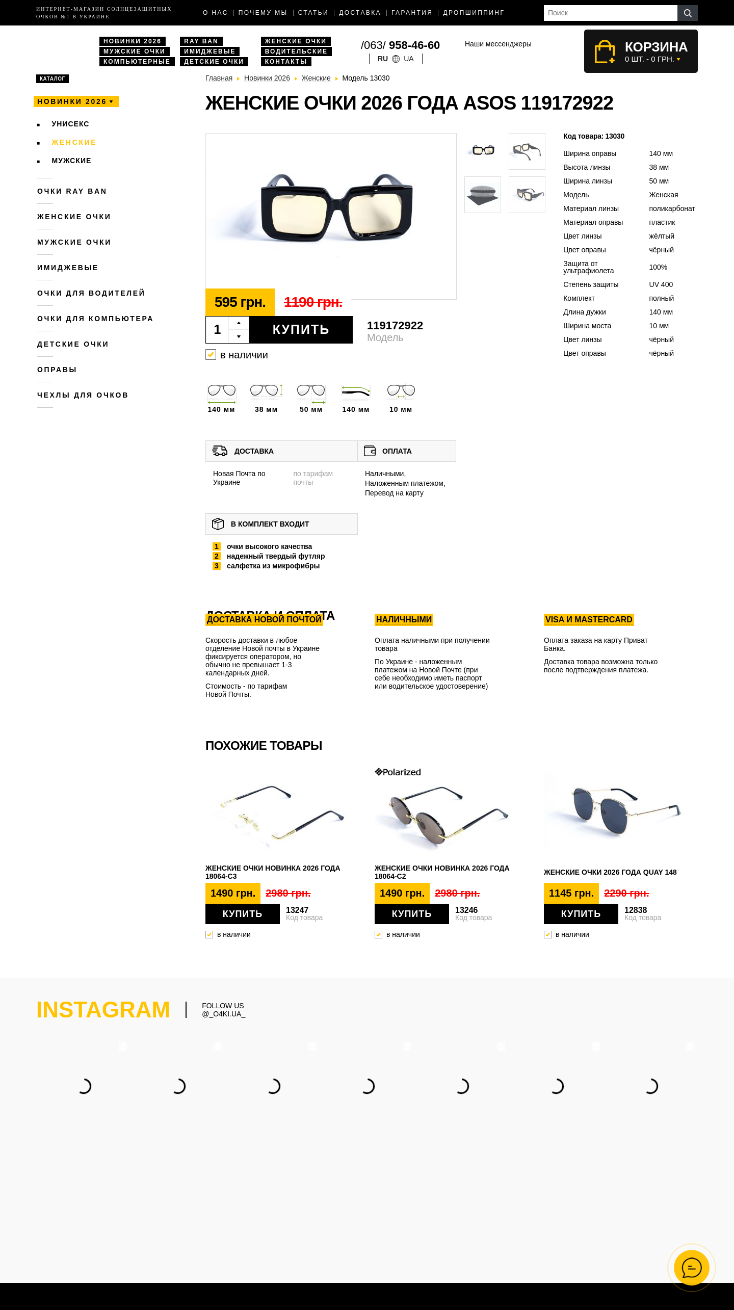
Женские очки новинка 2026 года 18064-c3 (272, 872)
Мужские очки (134, 51)
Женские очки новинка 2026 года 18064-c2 (442, 872)
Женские (74, 142)
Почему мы (263, 12)
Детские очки (214, 61)
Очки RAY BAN (72, 191)
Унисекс (71, 124)
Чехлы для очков (83, 395)
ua (408, 59)
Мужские (72, 160)
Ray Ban (201, 41)
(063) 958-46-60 (439, 1202)
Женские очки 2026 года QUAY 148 (610, 872)
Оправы (57, 369)
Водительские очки (331, 1252)
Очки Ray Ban (323, 1241)
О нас (215, 12)
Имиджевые (209, 51)
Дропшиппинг (474, 12)
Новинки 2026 (132, 41)
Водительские (296, 51)
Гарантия (412, 12)
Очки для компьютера (95, 319)
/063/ (400, 45)
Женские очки (296, 41)
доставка (360, 12)
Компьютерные (137, 61)
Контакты (286, 61)
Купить (301, 329)
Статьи (313, 12)
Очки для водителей (91, 293)
